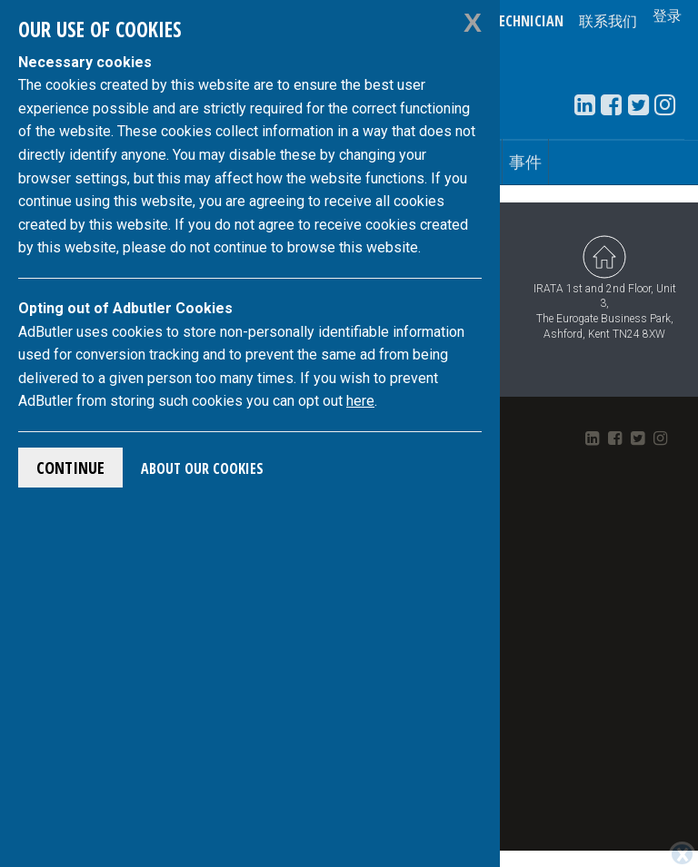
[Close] (682, 854)
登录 (667, 21)
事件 (525, 161)
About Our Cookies (202, 468)
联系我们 (608, 21)
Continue (70, 467)
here (360, 400)
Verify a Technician (500, 21)
